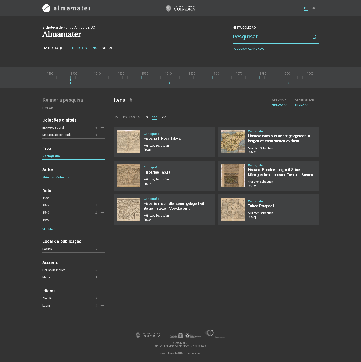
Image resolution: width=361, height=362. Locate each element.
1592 (46, 198)
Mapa (46, 277)
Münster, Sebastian (56, 177)
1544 (46, 205)
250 (164, 117)
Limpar (47, 108)
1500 (46, 219)
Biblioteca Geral (53, 127)
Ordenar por (304, 100)
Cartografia (51, 156)
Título (304, 103)
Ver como (279, 100)
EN (313, 7)
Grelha (279, 103)
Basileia (47, 249)
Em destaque (53, 48)
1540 (46, 212)
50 (146, 117)
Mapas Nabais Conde (56, 134)
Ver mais (48, 229)
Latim (46, 305)
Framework (197, 353)
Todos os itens (83, 48)
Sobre (107, 48)
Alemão (47, 298)
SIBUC (181, 353)
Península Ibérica (53, 270)
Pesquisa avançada (248, 48)
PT (306, 7)
